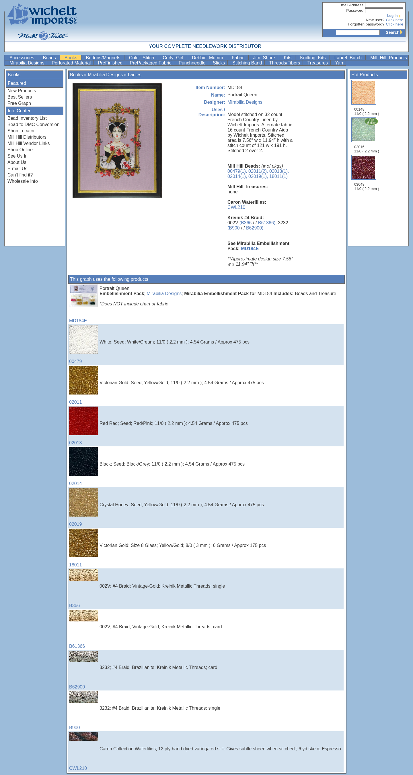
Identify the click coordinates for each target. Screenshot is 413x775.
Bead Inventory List (27, 118)
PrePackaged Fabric (151, 62)
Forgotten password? (366, 24)
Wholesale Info (22, 181)
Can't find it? (20, 174)
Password (354, 10)
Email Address (350, 5)
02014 (83, 466)
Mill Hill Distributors (26, 137)
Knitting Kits (314, 57)
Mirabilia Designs (27, 62)
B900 (83, 710)
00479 (83, 344)
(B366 (245, 222)
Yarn (340, 62)
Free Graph (19, 103)
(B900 (233, 227)
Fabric (239, 57)
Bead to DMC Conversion (33, 124)
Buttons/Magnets (104, 57)
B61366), (267, 222)
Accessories (23, 57)
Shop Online (20, 149)
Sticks (219, 62)
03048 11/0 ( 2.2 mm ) (366, 173)
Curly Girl (174, 57)
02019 (83, 507)
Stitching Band (247, 62)
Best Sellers (19, 97)
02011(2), (258, 171)
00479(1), (237, 171)
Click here (394, 20)
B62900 (83, 670)
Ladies (134, 74)
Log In (395, 16)
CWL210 (236, 207)
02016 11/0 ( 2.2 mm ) (367, 135)
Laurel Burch (349, 57)
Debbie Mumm (209, 57)
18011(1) (278, 176)
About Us (16, 162)
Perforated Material (72, 62)
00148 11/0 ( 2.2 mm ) (366, 98)
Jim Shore (265, 57)
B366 (83, 588)
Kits (289, 57)
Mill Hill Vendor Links (28, 143)
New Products (21, 90)
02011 (83, 385)
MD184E (250, 248)
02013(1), (279, 171)
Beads (51, 57)
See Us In (17, 156)
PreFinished (111, 62)
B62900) (255, 227)
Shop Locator (21, 130)
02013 (83, 426)
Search (395, 32)
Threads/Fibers (285, 62)
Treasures (318, 62)
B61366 (83, 629)
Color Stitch (143, 57)
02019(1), (258, 176)
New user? (375, 20)
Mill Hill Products (388, 57)
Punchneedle (193, 62)
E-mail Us (17, 168)
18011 (83, 548)
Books (72, 57)
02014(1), (237, 176)
